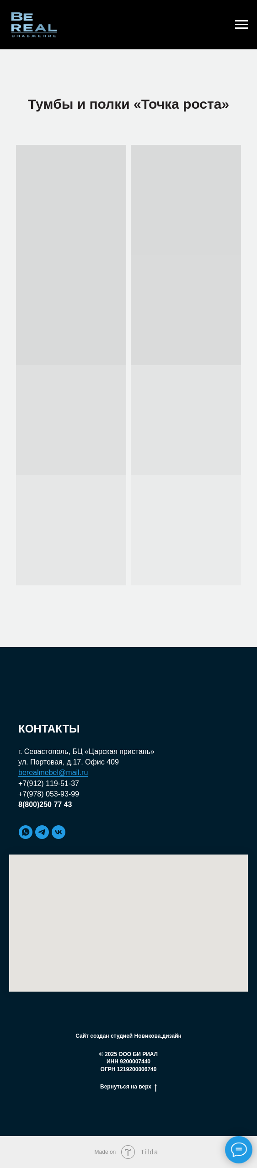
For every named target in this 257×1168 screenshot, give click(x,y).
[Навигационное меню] (241, 24)
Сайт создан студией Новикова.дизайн (128, 1036)
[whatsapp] (25, 832)
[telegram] (42, 832)
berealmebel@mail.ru (53, 772)
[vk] (58, 832)
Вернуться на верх (128, 1086)
